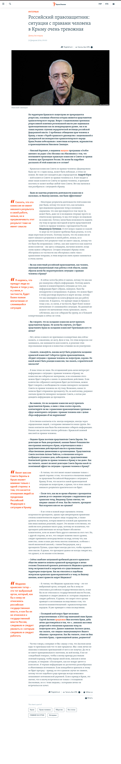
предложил (60, 620)
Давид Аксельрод (35, 36)
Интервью (33, 12)
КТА (106, 4)
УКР (100, 4)
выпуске (65, 151)
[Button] (66, 47)
